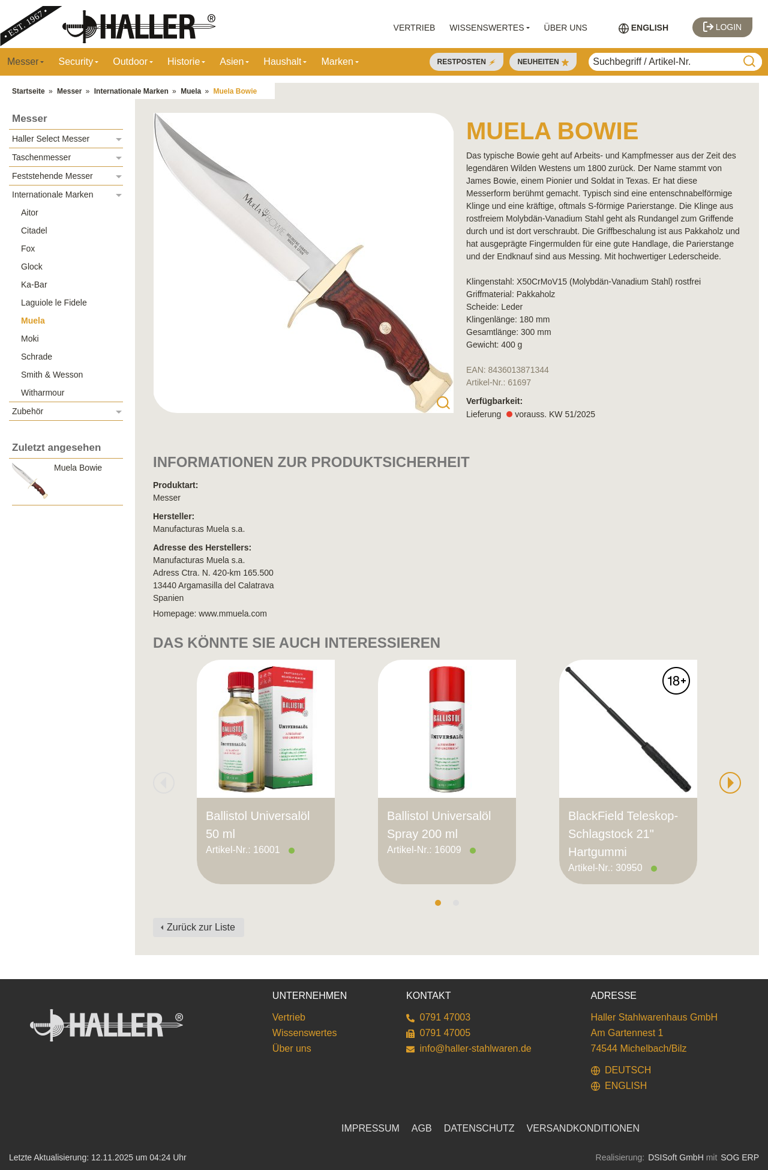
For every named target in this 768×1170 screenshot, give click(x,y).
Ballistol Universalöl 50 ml (258, 824)
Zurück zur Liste (201, 927)
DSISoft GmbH (676, 1157)
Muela (191, 91)
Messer (69, 91)
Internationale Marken (131, 91)
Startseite (28, 91)
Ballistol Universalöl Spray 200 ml (439, 824)
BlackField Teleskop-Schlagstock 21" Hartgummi (623, 833)
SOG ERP (740, 1157)
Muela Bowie (235, 91)
